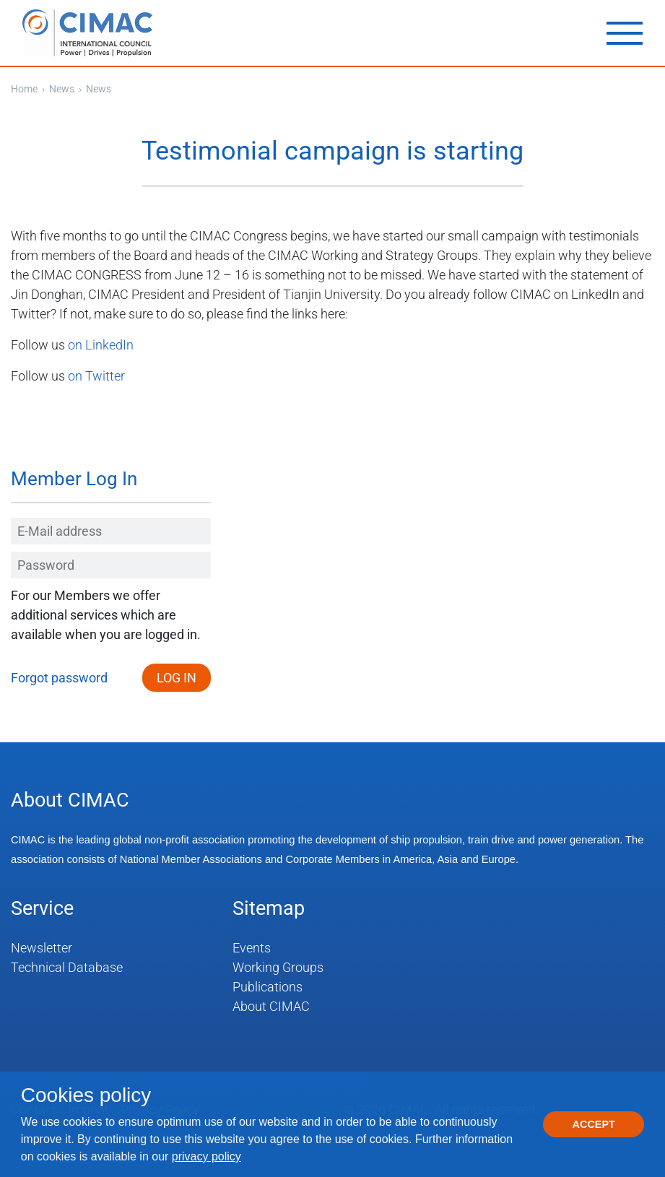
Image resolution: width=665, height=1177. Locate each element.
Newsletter (41, 947)
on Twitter (96, 375)
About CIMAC (271, 1006)
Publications (267, 986)
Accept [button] (594, 1124)
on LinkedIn (101, 344)
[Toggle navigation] (625, 33)
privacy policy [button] (206, 1156)
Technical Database (67, 967)
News (63, 89)
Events (251, 947)
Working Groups (277, 967)
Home (24, 89)
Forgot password (59, 677)
